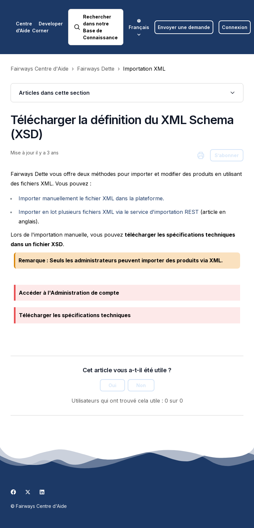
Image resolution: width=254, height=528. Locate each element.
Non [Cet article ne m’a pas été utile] (141, 385)
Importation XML (144, 68)
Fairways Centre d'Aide (39, 68)
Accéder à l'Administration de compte (69, 292)
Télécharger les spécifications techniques (75, 315)
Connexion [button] (234, 27)
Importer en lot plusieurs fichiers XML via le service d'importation (109, 212)
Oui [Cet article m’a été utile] (112, 385)
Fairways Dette (95, 68)
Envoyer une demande (184, 27)
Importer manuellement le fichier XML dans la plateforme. (91, 198)
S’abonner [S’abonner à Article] (227, 155)
